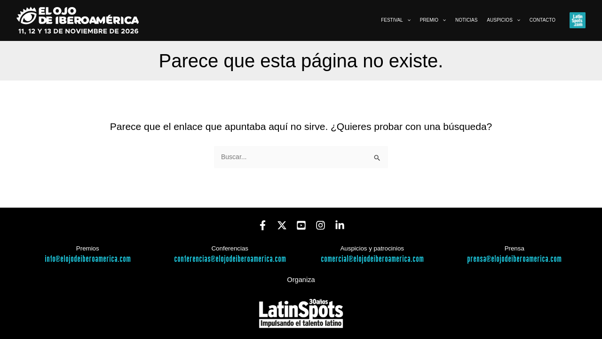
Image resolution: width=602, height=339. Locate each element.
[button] (407, 20)
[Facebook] (263, 225)
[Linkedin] (340, 225)
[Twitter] (282, 225)
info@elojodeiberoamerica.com (88, 259)
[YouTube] (301, 225)
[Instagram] (320, 225)
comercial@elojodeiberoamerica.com (372, 259)
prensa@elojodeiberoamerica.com (514, 259)
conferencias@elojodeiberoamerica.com (230, 259)
